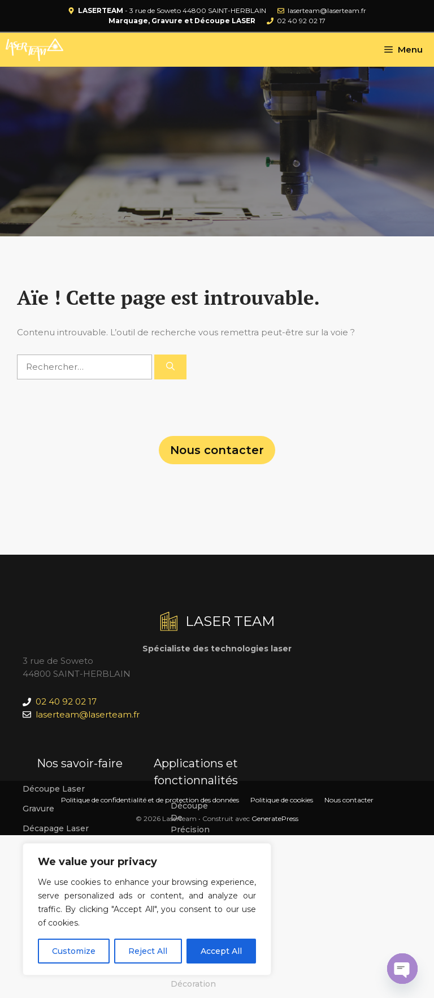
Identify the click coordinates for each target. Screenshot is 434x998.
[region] (147, 909)
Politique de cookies (281, 800)
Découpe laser (54, 789)
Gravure (38, 808)
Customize (74, 951)
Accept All (221, 951)
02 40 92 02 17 (301, 20)
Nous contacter (217, 450)
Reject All (147, 951)
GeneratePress (274, 818)
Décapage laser (56, 828)
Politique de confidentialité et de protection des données (150, 800)
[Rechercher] (170, 367)
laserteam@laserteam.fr (327, 10)
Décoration (193, 984)
